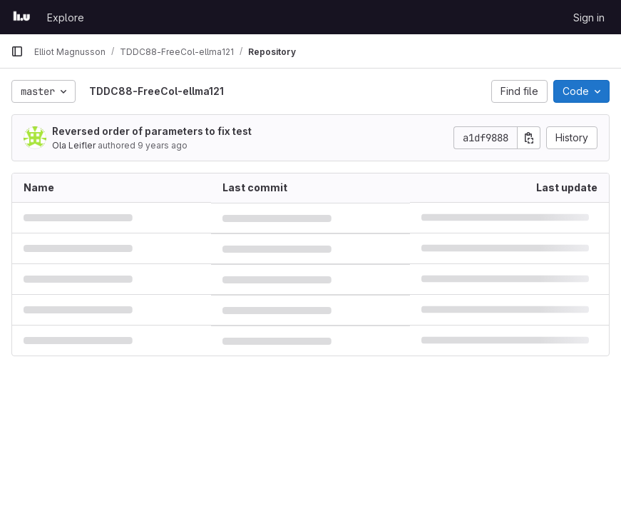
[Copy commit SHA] (529, 137)
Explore (65, 17)
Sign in (589, 17)
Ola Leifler (74, 145)
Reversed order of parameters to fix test (152, 131)
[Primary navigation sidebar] (17, 51)
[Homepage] (22, 17)
